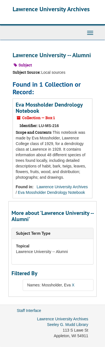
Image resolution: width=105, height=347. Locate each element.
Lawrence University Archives (51, 9)
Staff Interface (29, 310)
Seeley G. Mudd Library (67, 324)
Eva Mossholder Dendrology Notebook (49, 107)
